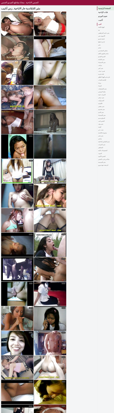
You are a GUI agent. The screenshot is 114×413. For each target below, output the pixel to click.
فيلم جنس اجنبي (57, 411)
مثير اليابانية (101, 59)
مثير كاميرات (101, 144)
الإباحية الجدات (102, 80)
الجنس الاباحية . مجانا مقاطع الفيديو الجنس (20, 3)
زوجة (99, 83)
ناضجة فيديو (101, 39)
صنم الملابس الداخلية (104, 141)
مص (99, 45)
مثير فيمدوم (101, 109)
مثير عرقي (101, 97)
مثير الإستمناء (102, 115)
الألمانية (100, 103)
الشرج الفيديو (101, 56)
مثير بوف (100, 124)
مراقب (100, 65)
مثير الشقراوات (102, 89)
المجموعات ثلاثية (102, 150)
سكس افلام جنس (34, 411)
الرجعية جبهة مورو (103, 165)
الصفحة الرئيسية (104, 8)
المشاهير (100, 147)
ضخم (99, 48)
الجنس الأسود (101, 156)
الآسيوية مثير (101, 36)
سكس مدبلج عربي (7, 411)
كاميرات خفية (102, 94)
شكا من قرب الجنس (103, 159)
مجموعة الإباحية (102, 133)
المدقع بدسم (101, 118)
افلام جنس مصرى (91, 411)
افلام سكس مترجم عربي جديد (74, 411)
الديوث (100, 153)
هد (99, 30)
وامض (100, 139)
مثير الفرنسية (102, 162)
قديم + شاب (101, 71)
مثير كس (100, 68)
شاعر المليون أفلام (103, 53)
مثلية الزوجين (102, 92)
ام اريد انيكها (101, 42)
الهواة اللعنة (101, 27)
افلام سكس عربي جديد (107, 411)
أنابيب (100, 20)
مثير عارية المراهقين (103, 33)
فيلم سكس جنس (21, 411)
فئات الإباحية (103, 12)
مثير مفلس (101, 106)
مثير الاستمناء (102, 62)
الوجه (99, 127)
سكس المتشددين (103, 50)
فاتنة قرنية (101, 74)
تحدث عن (100, 130)
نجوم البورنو (102, 16)
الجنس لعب (101, 121)
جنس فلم (46, 411)
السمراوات (101, 100)
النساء (100, 86)
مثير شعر (100, 136)
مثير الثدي (101, 112)
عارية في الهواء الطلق (104, 77)
